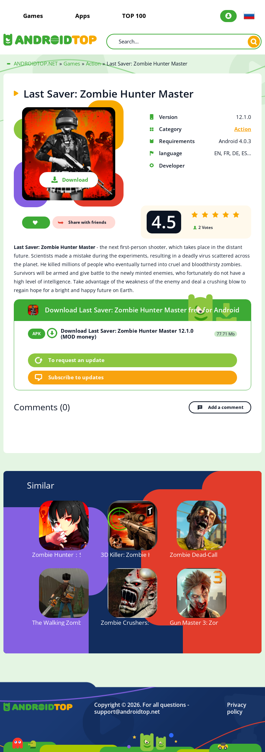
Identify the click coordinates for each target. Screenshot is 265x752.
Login (228, 16)
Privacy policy (236, 707)
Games (33, 15)
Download (75, 179)
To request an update (77, 359)
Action (242, 129)
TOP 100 (134, 15)
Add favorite (35, 223)
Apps (82, 15)
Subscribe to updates (76, 376)
